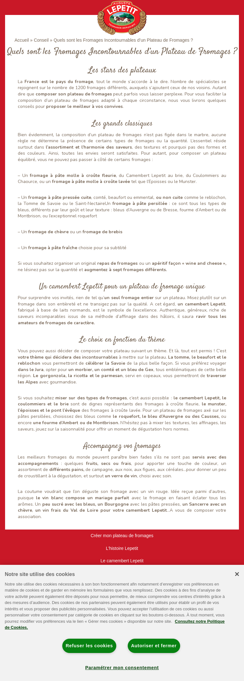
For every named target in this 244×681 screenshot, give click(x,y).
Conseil (41, 40)
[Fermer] (237, 574)
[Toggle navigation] (18, 7)
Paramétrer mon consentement (122, 667)
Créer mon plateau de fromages (122, 535)
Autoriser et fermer (154, 645)
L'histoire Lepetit (122, 548)
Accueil (22, 40)
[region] (122, 623)
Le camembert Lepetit (121, 560)
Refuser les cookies (89, 645)
